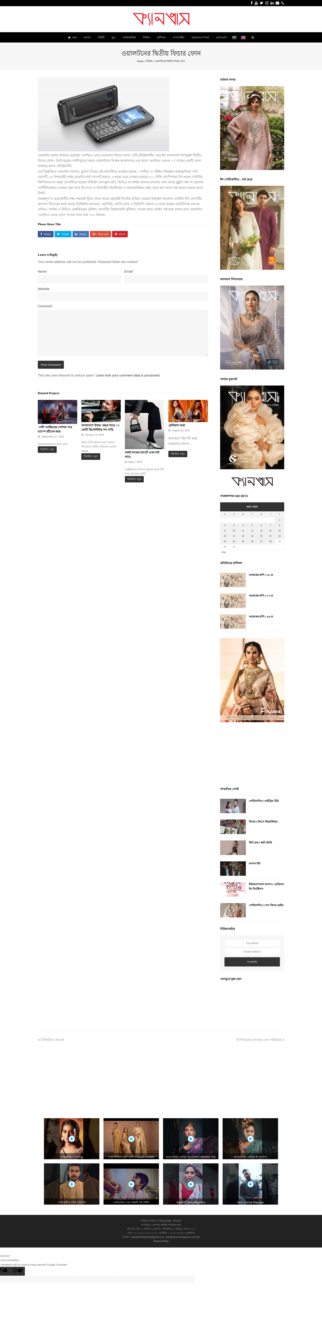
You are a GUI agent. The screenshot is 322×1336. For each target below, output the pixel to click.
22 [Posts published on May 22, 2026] (279, 536)
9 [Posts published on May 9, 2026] (224, 531)
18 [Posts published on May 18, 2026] (243, 536)
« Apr (223, 552)
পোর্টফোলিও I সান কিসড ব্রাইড (266, 905)
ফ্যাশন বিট (254, 863)
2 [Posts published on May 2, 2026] (224, 525)
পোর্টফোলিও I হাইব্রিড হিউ (264, 800)
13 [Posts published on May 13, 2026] (261, 531)
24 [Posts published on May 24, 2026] (234, 541)
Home (140, 61)
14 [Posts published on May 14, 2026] (270, 531)
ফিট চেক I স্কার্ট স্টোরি (260, 842)
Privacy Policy (161, 1241)
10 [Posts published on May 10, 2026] (234, 531)
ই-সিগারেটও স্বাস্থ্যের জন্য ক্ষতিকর (260, 1040)
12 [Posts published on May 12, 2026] (252, 531)
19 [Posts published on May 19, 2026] (252, 536)
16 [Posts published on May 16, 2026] (225, 536)
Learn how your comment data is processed (127, 375)
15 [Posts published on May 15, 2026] (279, 531)
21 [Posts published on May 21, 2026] (270, 536)
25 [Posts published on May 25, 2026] (243, 541)
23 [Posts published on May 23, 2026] (225, 541)
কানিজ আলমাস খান (171, 1225)
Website (44, 289)
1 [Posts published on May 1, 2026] (279, 520)
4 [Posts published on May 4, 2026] (243, 525)
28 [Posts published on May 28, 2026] (270, 541)
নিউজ (149, 61)
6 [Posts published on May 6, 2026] (261, 525)
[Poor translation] (17, 1271)
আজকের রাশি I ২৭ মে (261, 595)
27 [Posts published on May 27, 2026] (261, 541)
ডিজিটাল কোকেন (51, 1040)
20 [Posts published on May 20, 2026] (261, 536)
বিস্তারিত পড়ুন (47, 449)
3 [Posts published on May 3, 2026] (234, 525)
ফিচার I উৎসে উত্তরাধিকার (263, 821)
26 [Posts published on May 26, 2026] (252, 541)
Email (129, 271)
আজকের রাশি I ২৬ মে (261, 616)
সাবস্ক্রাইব (252, 961)
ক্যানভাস (177, 1220)
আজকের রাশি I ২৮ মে (261, 574)
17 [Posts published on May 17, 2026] (234, 536)
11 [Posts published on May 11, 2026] (243, 531)
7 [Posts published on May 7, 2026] (270, 525)
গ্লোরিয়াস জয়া (176, 425)
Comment (45, 306)
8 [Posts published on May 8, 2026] (279, 525)
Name (43, 271)
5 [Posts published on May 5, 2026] (252, 525)
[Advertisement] (252, 755)
